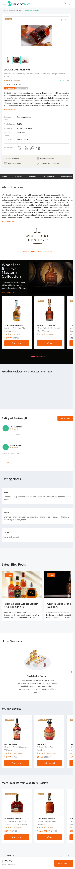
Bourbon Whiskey (15, 11)
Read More (10, 109)
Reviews (32, 176)
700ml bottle (10, 88)
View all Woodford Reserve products (37, 251)
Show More (7, 463)
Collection (18, 176)
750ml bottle (22, 88)
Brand (4, 176)
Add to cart (63, 863)
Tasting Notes (49, 176)
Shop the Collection (38, 356)
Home (4, 11)
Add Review (65, 418)
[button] (37, 4)
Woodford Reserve (32, 11)
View (49, 343)
